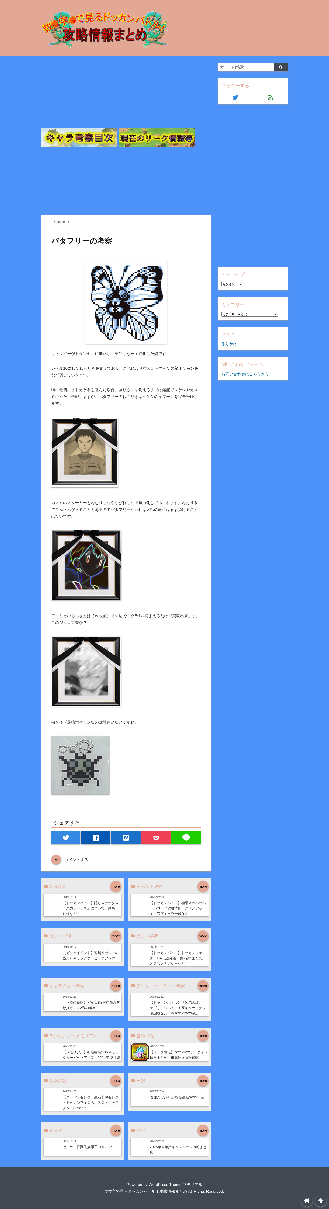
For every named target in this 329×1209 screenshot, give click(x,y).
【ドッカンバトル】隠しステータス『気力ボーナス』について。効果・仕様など (91, 908)
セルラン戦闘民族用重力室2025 (88, 1147)
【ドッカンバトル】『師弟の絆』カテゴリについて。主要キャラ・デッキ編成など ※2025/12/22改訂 (178, 1007)
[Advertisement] (126, 95)
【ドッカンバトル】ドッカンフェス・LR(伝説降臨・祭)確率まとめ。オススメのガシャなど (178, 958)
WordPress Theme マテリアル (175, 1184)
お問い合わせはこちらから (245, 374)
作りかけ (229, 344)
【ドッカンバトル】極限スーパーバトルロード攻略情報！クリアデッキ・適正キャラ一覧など (178, 908)
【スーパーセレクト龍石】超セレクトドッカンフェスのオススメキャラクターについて (91, 1102)
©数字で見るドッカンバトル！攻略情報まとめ (146, 1191)
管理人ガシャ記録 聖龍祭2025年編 (177, 1097)
